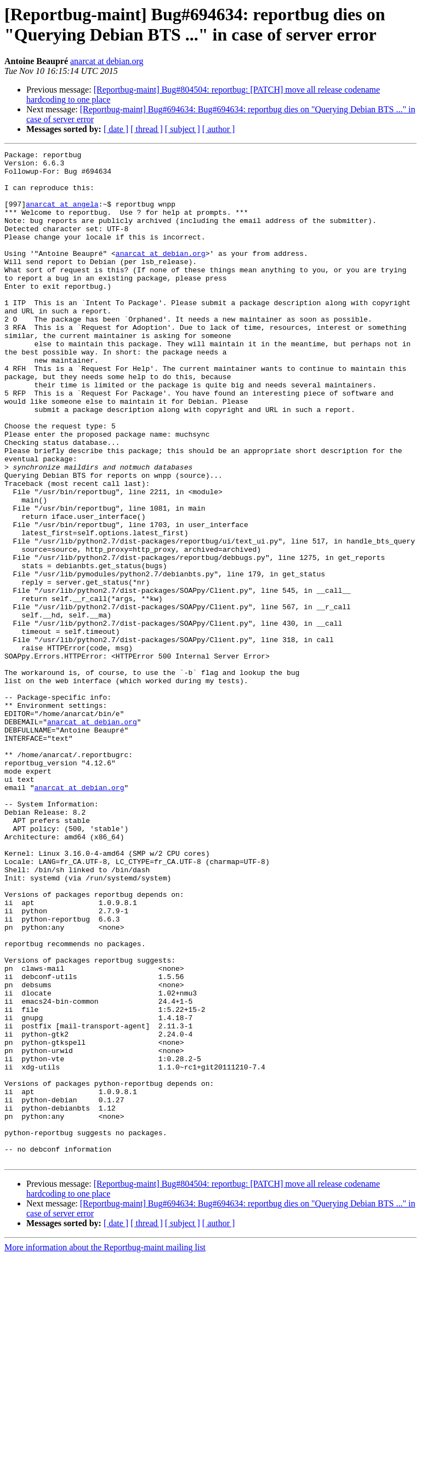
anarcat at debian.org (106, 61)
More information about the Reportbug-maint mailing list (105, 1449)
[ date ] (116, 129)
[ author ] (218, 129)
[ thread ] (146, 129)
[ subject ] (182, 129)
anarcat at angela (62, 215)
